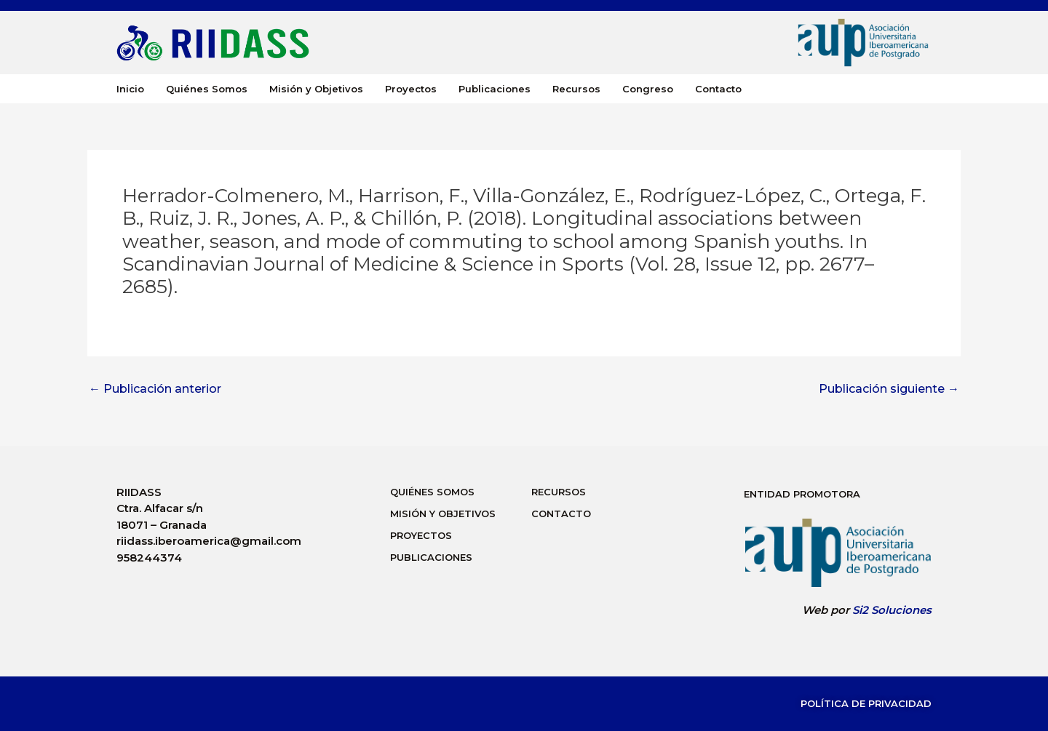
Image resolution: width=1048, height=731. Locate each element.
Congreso (647, 89)
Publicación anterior (155, 389)
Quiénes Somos (206, 89)
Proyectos (411, 89)
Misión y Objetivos (316, 89)
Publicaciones (494, 89)
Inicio (130, 89)
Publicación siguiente (889, 389)
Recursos (576, 89)
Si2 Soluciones (892, 610)
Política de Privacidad (866, 703)
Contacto (718, 89)
